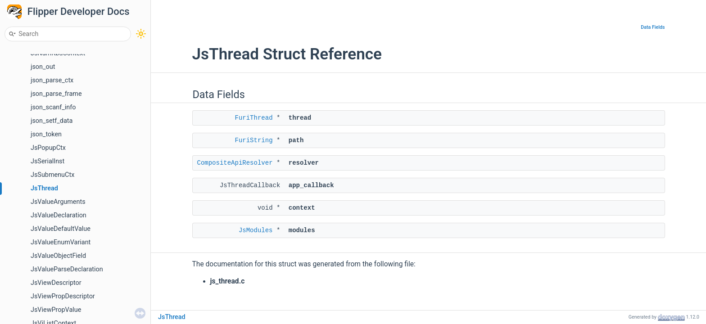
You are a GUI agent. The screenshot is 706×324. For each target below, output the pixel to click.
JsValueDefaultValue (61, 229)
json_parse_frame (56, 94)
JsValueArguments (58, 202)
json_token (46, 134)
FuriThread (254, 118)
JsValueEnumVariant (61, 242)
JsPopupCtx (48, 148)
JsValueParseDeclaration (67, 269)
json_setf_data (51, 121)
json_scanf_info (53, 107)
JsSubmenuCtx (52, 175)
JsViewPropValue (56, 310)
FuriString (254, 140)
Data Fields (653, 27)
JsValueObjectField (58, 256)
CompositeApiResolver (235, 162)
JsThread (44, 188)
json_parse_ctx (52, 80)
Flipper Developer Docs (78, 11)
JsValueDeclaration (58, 215)
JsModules (256, 230)
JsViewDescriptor (56, 283)
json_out (43, 67)
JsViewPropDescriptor (63, 296)
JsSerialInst (47, 161)
